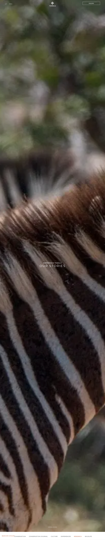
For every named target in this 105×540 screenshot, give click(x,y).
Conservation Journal (38, 536)
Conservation (20, 536)
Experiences (66, 536)
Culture (54, 536)
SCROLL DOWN (52, 527)
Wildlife (88, 536)
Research (78, 536)
